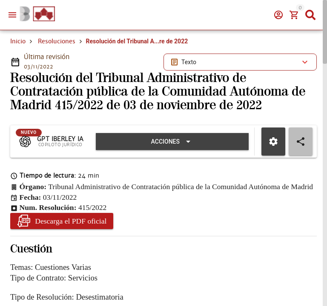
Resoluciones (56, 41)
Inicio (18, 41)
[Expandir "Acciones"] (172, 141)
